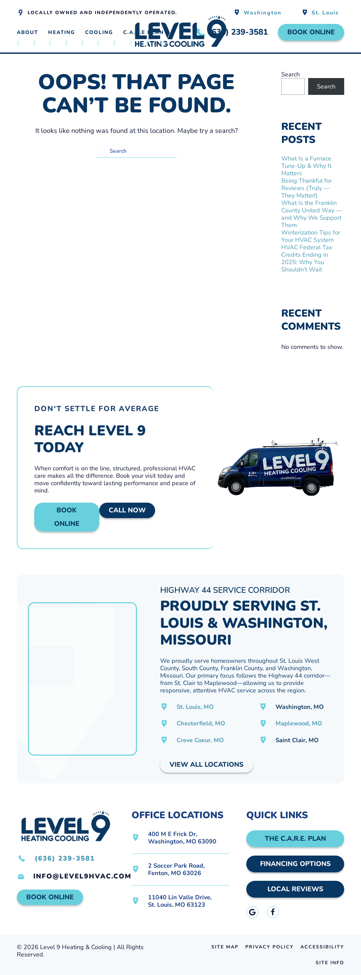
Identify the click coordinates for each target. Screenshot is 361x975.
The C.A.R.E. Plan (295, 838)
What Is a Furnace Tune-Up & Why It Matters (306, 165)
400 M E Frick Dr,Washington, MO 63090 (182, 837)
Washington (263, 12)
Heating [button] (61, 32)
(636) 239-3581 (65, 858)
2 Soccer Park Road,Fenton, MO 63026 (176, 869)
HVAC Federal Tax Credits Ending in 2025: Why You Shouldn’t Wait (306, 258)
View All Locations (207, 764)
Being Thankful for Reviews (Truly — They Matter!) (306, 188)
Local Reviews (295, 889)
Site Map (225, 947)
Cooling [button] (99, 32)
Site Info (330, 963)
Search (290, 74)
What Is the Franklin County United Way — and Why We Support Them (311, 214)
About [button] (27, 32)
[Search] (136, 151)
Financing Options (295, 863)
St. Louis (325, 12)
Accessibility (322, 947)
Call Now (127, 510)
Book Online (311, 32)
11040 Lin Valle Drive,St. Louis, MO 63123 (180, 901)
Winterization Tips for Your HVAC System (310, 236)
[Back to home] (180, 32)
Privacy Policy (269, 947)
